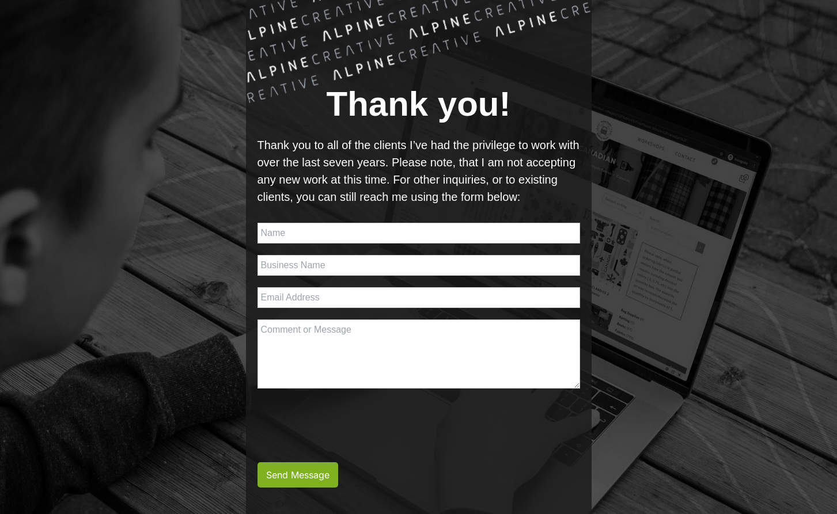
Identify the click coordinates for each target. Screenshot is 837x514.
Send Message (298, 475)
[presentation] (345, 422)
